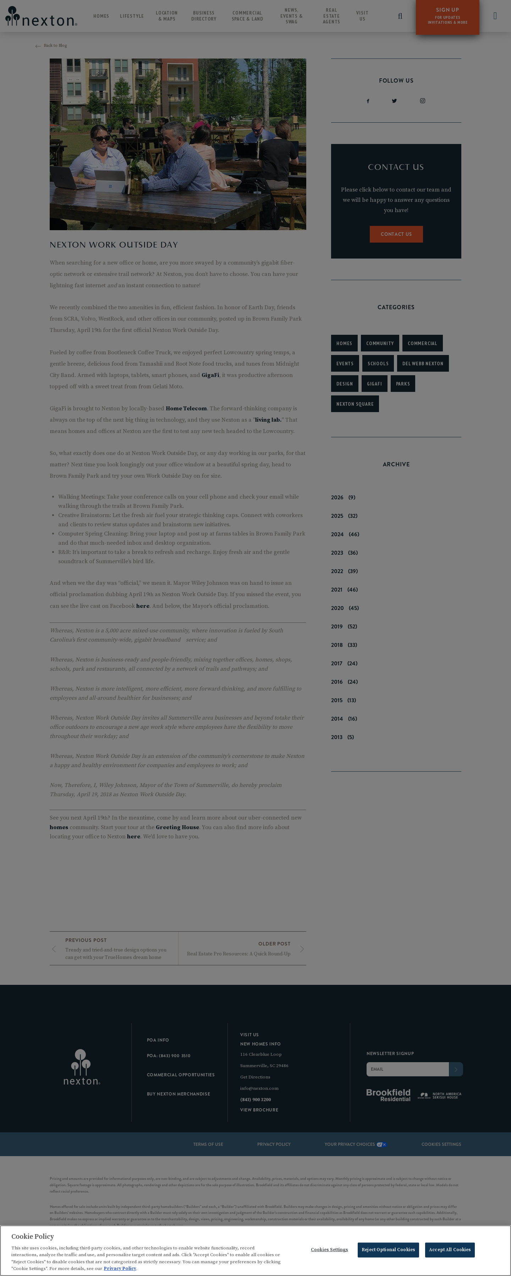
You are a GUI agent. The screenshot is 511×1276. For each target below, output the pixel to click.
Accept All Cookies (450, 1251)
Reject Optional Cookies (388, 1251)
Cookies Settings (329, 1251)
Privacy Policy (120, 1270)
